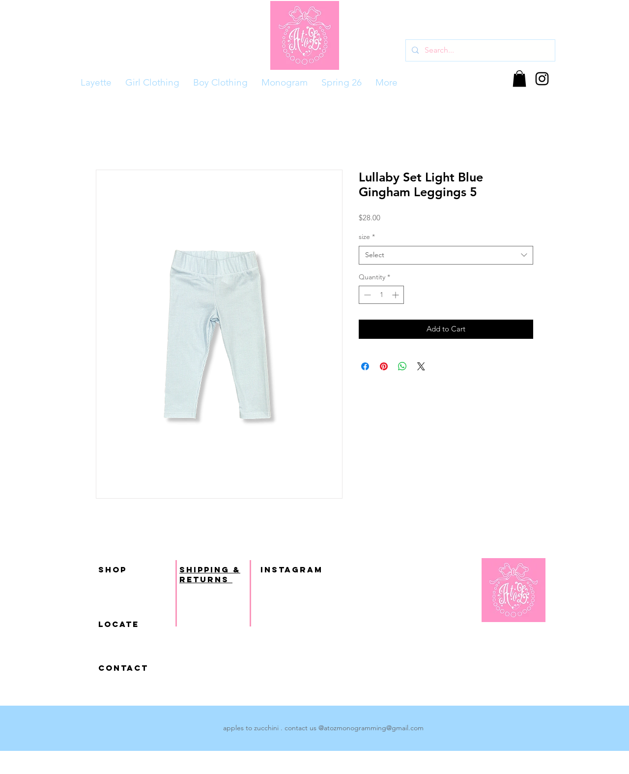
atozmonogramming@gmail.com (374, 727)
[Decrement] (366, 294)
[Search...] (479, 50)
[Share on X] (421, 366)
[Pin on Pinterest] (384, 366)
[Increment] (396, 294)
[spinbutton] (381, 294)
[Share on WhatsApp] (402, 366)
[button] (519, 78)
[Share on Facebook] (365, 366)
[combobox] (446, 255)
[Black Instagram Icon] (542, 79)
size (367, 236)
